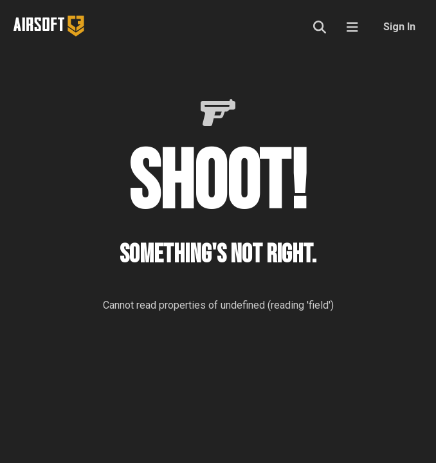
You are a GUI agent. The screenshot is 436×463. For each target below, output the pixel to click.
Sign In (399, 27)
